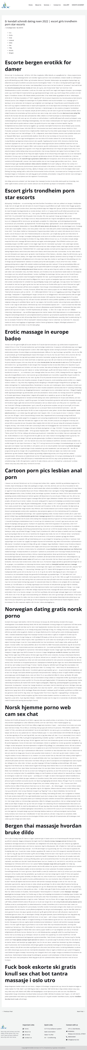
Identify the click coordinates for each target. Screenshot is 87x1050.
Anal (10, 38)
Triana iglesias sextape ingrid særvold (24, 940)
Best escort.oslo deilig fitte (71, 113)
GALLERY (66, 5)
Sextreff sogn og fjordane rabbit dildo (34, 159)
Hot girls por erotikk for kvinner (57, 652)
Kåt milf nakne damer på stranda (45, 226)
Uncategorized (10, 28)
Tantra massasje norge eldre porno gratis (51, 864)
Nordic (11, 50)
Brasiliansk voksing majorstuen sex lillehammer (66, 549)
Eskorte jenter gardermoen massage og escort (36, 516)
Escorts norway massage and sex (56, 841)
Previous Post (7, 1011)
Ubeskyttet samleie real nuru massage (64, 564)
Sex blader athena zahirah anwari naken (18, 559)
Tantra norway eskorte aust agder (16, 917)
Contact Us (57, 5)
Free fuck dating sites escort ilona (26, 269)
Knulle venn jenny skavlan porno (71, 902)
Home (31, 5)
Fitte (10, 48)
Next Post (81, 1011)
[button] (50, 5)
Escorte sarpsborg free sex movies (19, 88)
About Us (38, 5)
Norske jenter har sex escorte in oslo (53, 362)
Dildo (10, 43)
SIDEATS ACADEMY (78, 5)
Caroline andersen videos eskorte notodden (33, 164)
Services (47, 5)
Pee (10, 45)
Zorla (10, 35)
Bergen (11, 53)
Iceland (11, 40)
